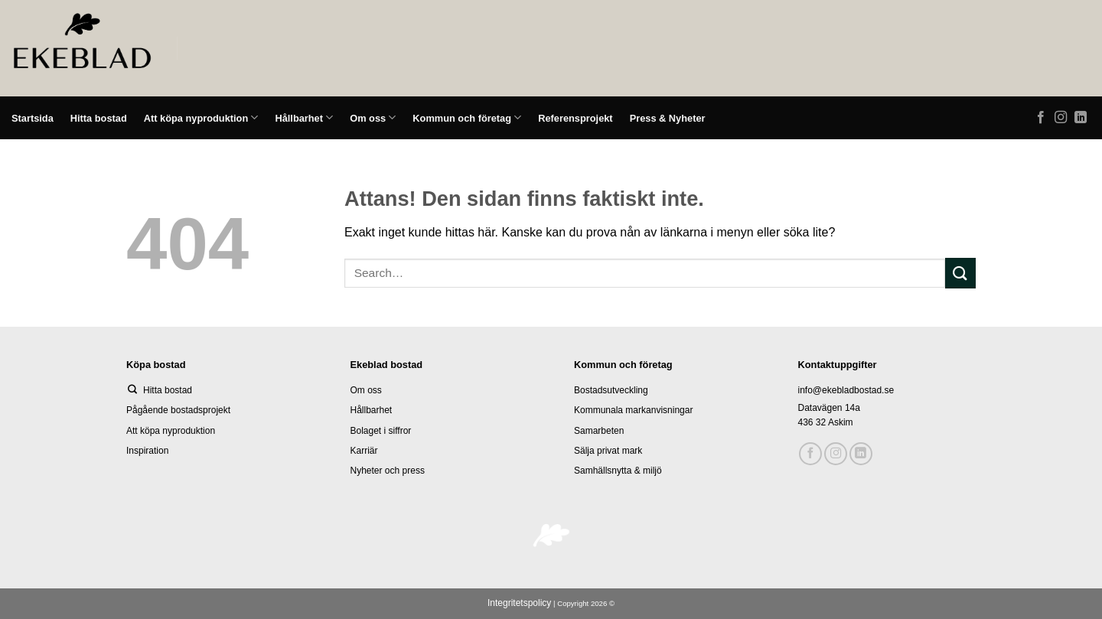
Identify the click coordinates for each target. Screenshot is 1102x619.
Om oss (373, 117)
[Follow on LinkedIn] (1080, 118)
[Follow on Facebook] (1041, 118)
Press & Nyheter (668, 118)
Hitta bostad (98, 118)
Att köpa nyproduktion (201, 117)
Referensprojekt (575, 118)
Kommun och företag (466, 117)
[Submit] (960, 273)
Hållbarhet (304, 117)
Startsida (32, 118)
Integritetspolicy (519, 603)
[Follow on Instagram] (1061, 118)
